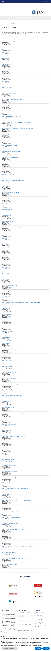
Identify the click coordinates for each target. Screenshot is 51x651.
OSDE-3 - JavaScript (6, 52)
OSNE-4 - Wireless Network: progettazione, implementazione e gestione (16, 500)
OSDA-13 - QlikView (6, 442)
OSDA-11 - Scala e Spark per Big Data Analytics (12, 395)
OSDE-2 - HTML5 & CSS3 (7, 46)
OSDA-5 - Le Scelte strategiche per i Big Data (11, 349)
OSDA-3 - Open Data (6, 337)
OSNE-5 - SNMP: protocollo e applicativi (10, 511)
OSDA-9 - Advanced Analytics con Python (10, 378)
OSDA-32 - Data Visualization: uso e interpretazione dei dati (14, 436)
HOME (8, 23)
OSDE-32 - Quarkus (6, 139)
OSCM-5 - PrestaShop (6, 267)
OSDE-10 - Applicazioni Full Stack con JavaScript (12, 151)
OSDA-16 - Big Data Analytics (8, 407)
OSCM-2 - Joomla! (5, 250)
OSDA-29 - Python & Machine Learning (10, 384)
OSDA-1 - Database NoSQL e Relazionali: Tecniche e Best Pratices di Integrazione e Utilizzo (21, 302)
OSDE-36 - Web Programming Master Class (11, 157)
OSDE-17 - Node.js (6, 186)
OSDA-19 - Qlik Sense (6, 447)
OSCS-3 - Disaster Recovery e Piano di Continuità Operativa (14, 535)
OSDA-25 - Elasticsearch (7, 366)
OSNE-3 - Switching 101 (7, 494)
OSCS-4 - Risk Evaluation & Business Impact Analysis (13, 540)
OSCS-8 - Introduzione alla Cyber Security (10, 523)
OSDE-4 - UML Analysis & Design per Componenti (12, 75)
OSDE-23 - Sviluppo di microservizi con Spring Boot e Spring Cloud (15, 134)
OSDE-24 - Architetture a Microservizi (9, 145)
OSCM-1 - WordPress (6, 244)
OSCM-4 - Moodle (5, 261)
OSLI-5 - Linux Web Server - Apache (9, 471)
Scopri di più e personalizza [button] (9, 648)
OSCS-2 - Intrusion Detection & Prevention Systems (12, 529)
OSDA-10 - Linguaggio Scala (8, 389)
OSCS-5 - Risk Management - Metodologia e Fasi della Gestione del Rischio (17, 546)
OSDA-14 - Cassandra (6, 320)
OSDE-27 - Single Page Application (9, 93)
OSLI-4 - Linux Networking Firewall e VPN (10, 465)
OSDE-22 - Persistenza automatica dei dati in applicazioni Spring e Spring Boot (18, 128)
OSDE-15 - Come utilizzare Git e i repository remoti (12, 227)
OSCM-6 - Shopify (5, 273)
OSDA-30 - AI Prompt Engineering (9, 424)
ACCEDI (44, 1)
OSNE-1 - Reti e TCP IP (7, 482)
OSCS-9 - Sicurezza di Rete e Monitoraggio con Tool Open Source (15, 558)
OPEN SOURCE (13, 23)
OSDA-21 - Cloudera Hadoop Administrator (10, 360)
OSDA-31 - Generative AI (7, 430)
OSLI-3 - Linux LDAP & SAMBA (8, 459)
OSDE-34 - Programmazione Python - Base (11, 110)
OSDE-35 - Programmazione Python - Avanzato (11, 116)
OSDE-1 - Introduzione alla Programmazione (11, 41)
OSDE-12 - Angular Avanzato (8, 169)
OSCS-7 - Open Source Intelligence (9, 552)
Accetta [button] (46, 648)
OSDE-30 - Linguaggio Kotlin (8, 221)
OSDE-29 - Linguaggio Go (7, 215)
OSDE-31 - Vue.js (5, 70)
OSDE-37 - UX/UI (5, 81)
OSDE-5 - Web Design (6, 87)
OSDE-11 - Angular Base (7, 163)
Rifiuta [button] (38, 648)
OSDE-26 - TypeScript (6, 64)
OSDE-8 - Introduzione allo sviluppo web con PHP (12, 99)
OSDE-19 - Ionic (5, 203)
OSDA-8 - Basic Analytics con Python (9, 372)
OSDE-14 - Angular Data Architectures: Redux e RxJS (13, 180)
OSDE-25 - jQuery (5, 58)
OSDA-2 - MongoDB (6, 308)
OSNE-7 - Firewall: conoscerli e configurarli (10, 506)
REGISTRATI (48, 1)
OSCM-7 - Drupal (5, 279)
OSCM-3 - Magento (6, 256)
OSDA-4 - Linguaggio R (6, 343)
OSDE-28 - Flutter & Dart (7, 209)
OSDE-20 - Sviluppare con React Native (10, 198)
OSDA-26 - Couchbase (6, 314)
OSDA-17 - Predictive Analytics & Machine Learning (12, 413)
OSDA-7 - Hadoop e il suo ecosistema (9, 355)
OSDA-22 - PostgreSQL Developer (9, 291)
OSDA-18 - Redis (5, 325)
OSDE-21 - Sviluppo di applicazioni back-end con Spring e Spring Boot (16, 122)
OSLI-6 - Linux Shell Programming (9, 477)
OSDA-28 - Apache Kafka (7, 331)
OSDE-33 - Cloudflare (6, 232)
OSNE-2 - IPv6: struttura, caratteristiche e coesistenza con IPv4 (15, 488)
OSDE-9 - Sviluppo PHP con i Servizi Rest (10, 105)
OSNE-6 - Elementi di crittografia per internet (11, 517)
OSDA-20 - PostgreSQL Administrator (9, 285)
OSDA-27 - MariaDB (6, 296)
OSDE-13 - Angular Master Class (8, 174)
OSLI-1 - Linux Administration (8, 453)
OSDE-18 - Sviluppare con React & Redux (10, 192)
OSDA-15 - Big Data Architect (8, 401)
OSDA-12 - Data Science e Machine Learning (11, 418)
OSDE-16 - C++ (5, 238)
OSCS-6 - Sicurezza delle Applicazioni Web (11, 564)
